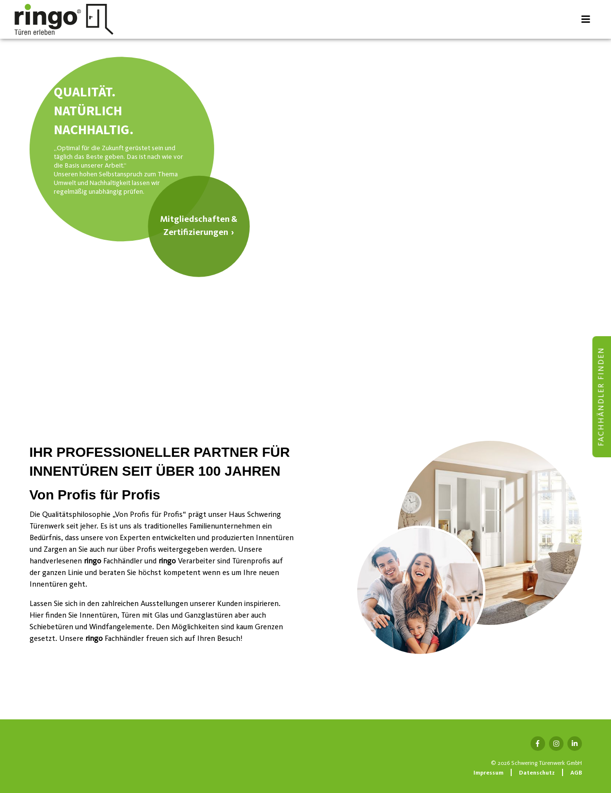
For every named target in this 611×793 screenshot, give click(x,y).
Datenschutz (537, 773)
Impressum (488, 773)
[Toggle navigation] (585, 19)
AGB (576, 773)
